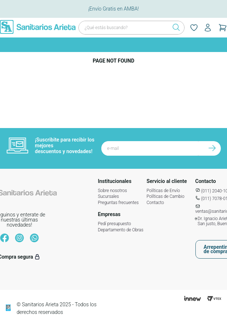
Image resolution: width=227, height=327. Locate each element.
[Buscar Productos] (174, 27)
